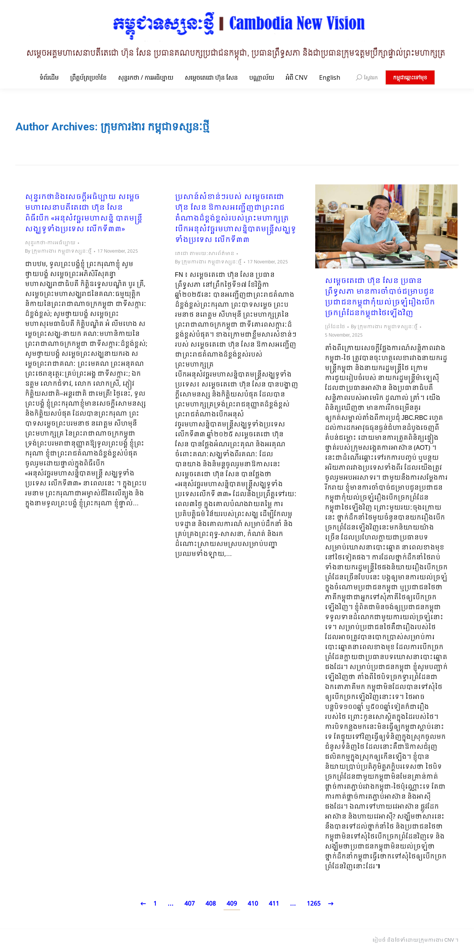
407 (189, 904)
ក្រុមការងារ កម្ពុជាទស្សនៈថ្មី (154, 126)
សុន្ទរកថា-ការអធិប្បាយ (50, 243)
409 (232, 904)
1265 (314, 904)
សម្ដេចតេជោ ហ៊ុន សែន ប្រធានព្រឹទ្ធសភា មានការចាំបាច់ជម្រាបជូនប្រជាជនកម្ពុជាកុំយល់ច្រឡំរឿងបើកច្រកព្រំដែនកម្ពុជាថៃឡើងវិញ (380, 297)
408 (211, 904)
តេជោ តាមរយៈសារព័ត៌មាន (204, 254)
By (58, 251)
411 (274, 904)
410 (253, 904)
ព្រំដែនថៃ (335, 327)
